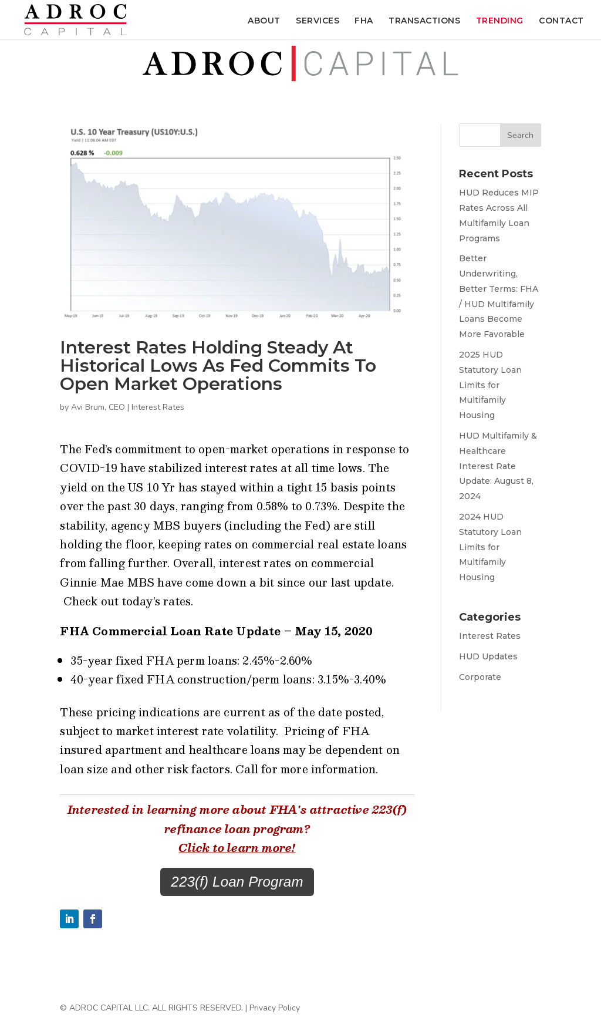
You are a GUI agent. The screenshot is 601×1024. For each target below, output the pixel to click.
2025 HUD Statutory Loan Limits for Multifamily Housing (490, 384)
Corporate (480, 677)
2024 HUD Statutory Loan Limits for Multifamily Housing (490, 546)
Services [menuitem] (317, 21)
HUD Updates (488, 656)
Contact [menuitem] (561, 21)
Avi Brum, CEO (98, 407)
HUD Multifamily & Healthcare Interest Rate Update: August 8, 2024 (498, 465)
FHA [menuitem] (363, 21)
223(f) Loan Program (237, 882)
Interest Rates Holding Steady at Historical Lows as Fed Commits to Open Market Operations (218, 365)
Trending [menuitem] (500, 21)
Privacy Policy (274, 1007)
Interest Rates (157, 407)
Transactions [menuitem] (424, 21)
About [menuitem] (264, 21)
